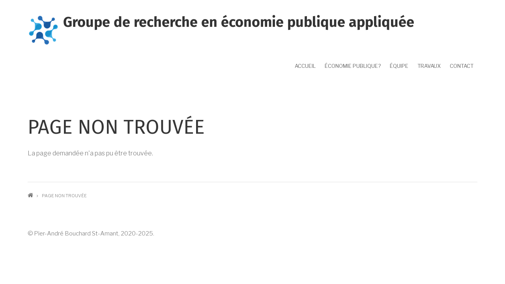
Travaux (429, 66)
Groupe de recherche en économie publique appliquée (238, 22)
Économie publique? (353, 66)
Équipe (399, 66)
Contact (461, 66)
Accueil (305, 66)
